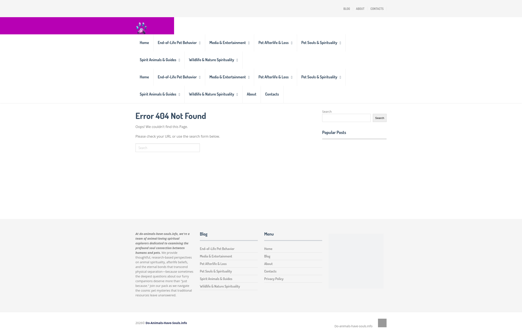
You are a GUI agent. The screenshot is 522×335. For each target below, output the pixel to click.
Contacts (377, 9)
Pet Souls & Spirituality (319, 42)
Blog (346, 9)
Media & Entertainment (227, 42)
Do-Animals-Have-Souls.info (166, 323)
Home (144, 42)
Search (327, 112)
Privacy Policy (274, 279)
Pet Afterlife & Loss (273, 42)
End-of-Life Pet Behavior (177, 42)
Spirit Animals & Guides (158, 59)
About (360, 9)
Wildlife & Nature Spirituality (211, 59)
